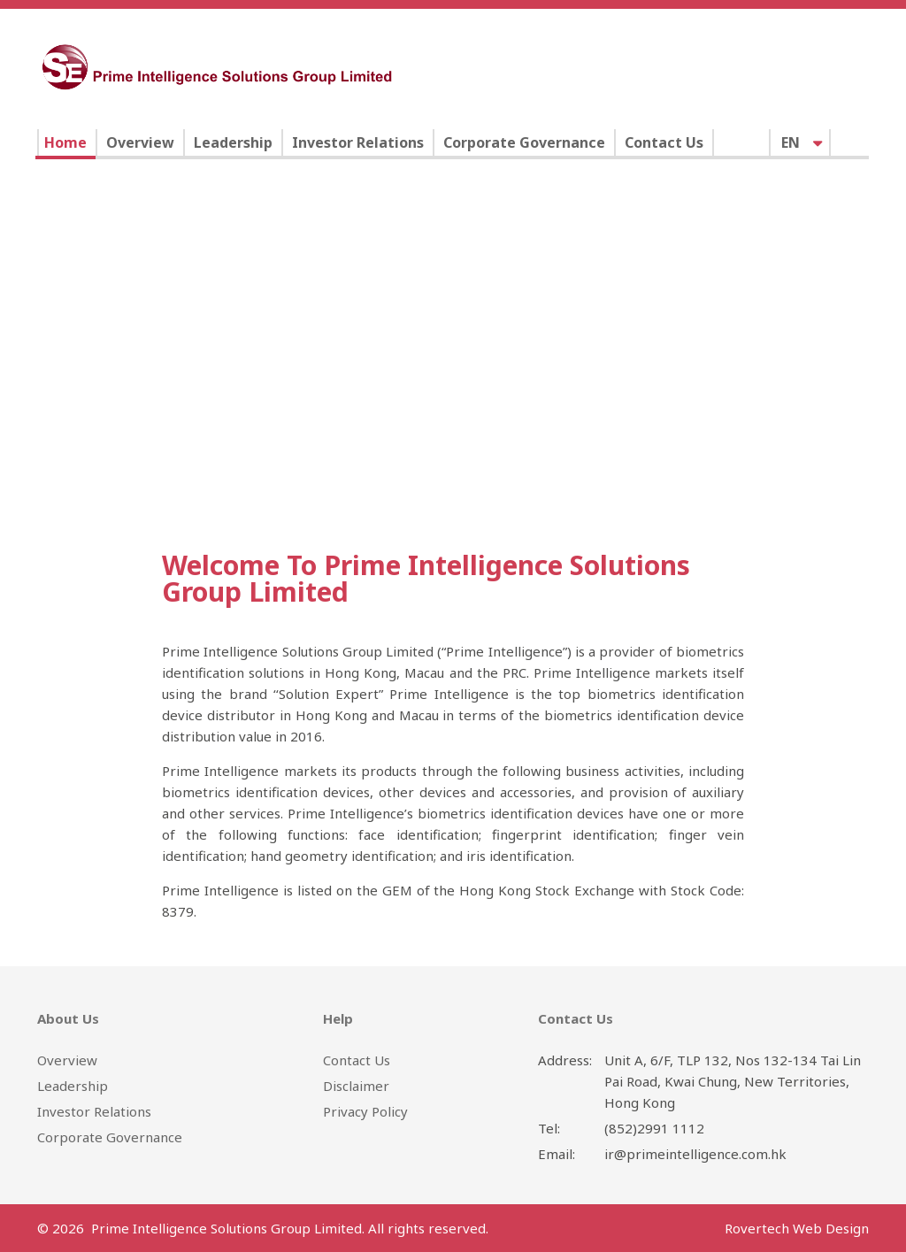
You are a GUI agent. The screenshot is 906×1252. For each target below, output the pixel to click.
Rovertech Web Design (797, 1228)
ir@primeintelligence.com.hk (695, 1154)
